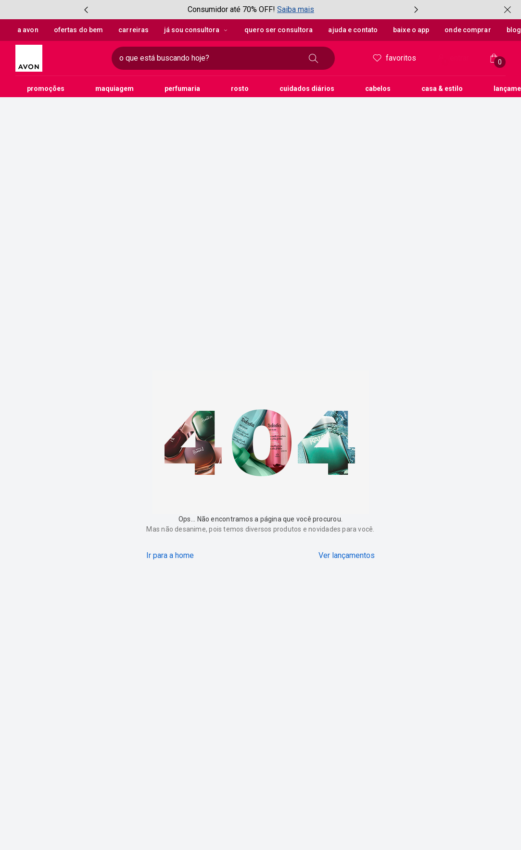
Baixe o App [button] (411, 30)
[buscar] (313, 58)
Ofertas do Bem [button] (78, 30)
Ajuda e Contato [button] (353, 30)
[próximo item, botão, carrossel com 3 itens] (416, 9)
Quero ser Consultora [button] (278, 30)
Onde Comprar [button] (467, 30)
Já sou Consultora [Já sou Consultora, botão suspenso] (196, 30)
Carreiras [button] (133, 30)
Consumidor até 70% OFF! (231, 9)
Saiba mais (295, 9)
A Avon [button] (27, 30)
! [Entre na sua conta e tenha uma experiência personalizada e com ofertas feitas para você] (445, 62)
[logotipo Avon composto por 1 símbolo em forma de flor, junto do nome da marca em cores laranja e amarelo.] (59, 58)
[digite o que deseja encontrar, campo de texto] (207, 58)
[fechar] (507, 9)
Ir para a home (170, 555)
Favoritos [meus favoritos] (393, 58)
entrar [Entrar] (452, 58)
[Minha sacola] (494, 58)
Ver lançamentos (346, 555)
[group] (251, 9)
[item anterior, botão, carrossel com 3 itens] (86, 9)
